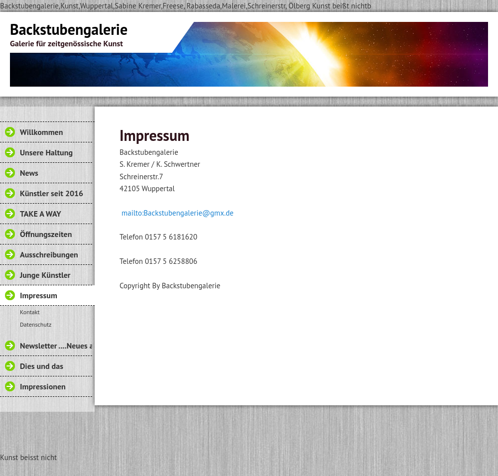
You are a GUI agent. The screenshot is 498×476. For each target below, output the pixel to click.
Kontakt (30, 312)
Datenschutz (35, 324)
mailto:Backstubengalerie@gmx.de (177, 213)
